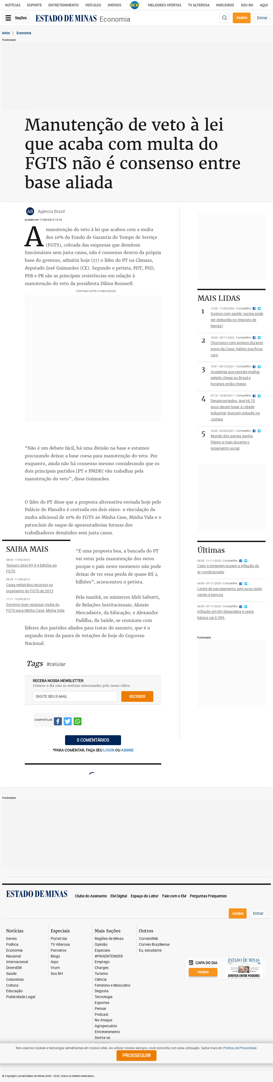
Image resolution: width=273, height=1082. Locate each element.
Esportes (102, 1003)
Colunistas (15, 979)
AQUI (264, 5)
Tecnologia (104, 997)
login (109, 750)
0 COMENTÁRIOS (93, 740)
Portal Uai (59, 938)
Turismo (101, 973)
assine (127, 750)
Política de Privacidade (239, 1048)
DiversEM (14, 968)
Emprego (102, 962)
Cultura (12, 985)
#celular (56, 664)
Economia (114, 19)
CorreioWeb (148, 938)
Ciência (101, 979)
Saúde (11, 973)
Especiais (102, 950)
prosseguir (136, 1055)
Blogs (55, 956)
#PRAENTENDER (109, 956)
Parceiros (225, 5)
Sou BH (247, 5)
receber (137, 696)
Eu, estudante (150, 950)
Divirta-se (102, 1038)
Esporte (34, 5)
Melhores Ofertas (164, 5)
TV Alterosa (199, 5)
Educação (14, 991)
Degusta (102, 991)
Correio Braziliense (154, 944)
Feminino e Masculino (112, 985)
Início (6, 33)
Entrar (262, 17)
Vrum (55, 968)
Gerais (11, 938)
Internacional (17, 962)
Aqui (54, 962)
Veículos (93, 5)
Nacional (13, 956)
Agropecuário (106, 1026)
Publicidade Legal (20, 997)
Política (12, 944)
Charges (102, 968)
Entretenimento (64, 5)
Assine (241, 17)
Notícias (13, 5)
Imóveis (114, 5)
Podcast (102, 1014)
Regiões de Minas (109, 938)
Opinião (101, 944)
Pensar (100, 1008)
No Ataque (103, 1020)
